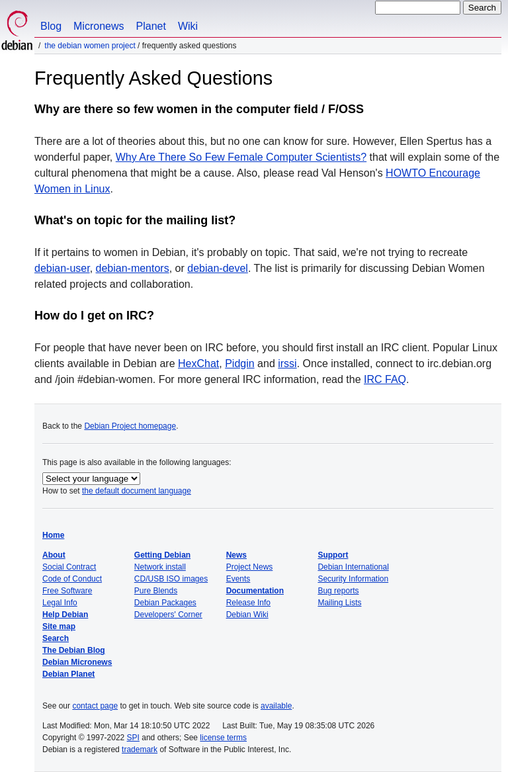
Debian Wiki (247, 614)
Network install (160, 567)
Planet (151, 26)
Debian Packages (165, 602)
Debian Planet (68, 674)
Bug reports (338, 590)
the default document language (136, 490)
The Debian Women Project (89, 45)
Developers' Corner (168, 614)
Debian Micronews (77, 662)
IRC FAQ (385, 379)
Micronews (98, 26)
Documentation (255, 590)
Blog (51, 26)
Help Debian (65, 614)
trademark (139, 749)
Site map (58, 626)
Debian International (353, 567)
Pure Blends (155, 590)
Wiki (188, 26)
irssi (287, 363)
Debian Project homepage (130, 426)
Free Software (67, 590)
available (276, 705)
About (53, 555)
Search (55, 638)
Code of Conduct (72, 578)
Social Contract (69, 567)
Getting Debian (162, 555)
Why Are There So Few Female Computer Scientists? (241, 157)
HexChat (198, 363)
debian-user (62, 268)
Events (238, 578)
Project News (249, 567)
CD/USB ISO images (171, 578)
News (236, 555)
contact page (95, 705)
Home (53, 535)
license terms (223, 737)
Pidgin (239, 363)
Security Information (353, 578)
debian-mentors (132, 268)
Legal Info (59, 602)
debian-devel (217, 268)
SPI (133, 737)
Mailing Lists (339, 602)
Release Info (248, 602)
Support (333, 555)
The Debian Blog (73, 650)
